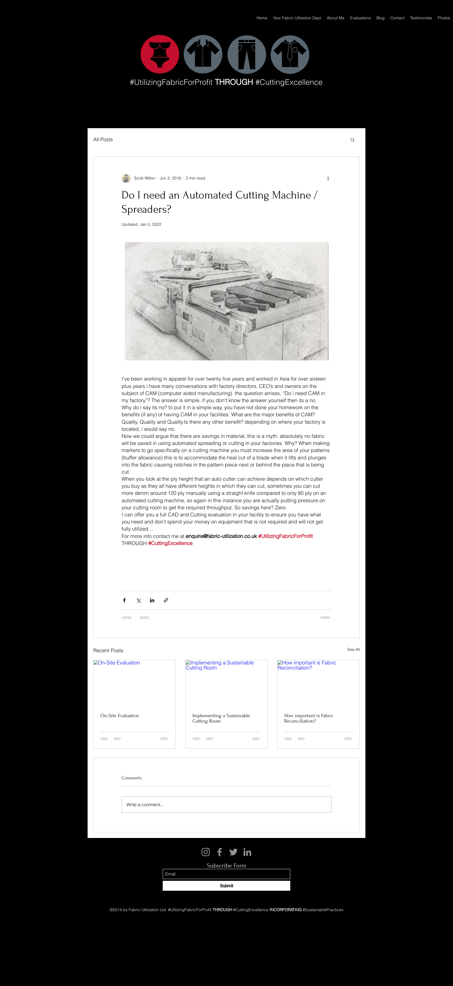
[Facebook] (219, 852)
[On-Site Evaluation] (134, 683)
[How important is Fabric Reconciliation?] (318, 683)
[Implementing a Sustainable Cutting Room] (227, 683)
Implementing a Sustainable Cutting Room (221, 718)
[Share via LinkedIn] (152, 600)
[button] (352, 139)
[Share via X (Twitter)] (138, 600)
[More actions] (328, 178)
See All (353, 649)
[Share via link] (166, 600)
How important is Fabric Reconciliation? (308, 718)
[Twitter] (233, 852)
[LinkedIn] (247, 852)
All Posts (103, 139)
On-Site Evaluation (119, 715)
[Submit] (226, 886)
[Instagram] (205, 852)
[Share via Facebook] (124, 600)
